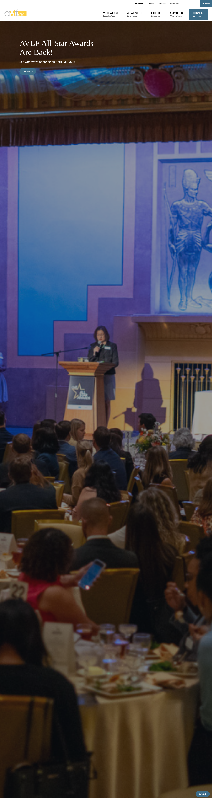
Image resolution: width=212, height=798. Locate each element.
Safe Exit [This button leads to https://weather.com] (202, 794)
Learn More (28, 71)
